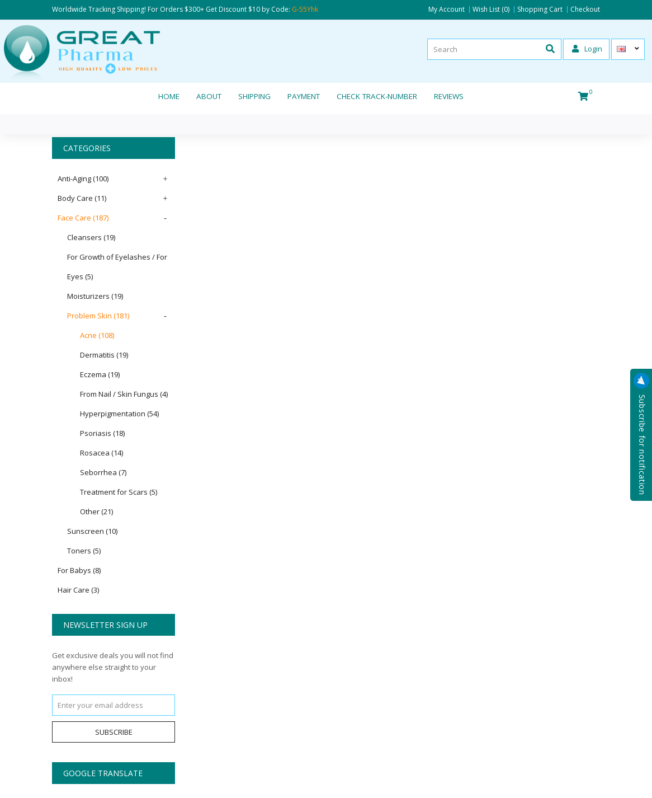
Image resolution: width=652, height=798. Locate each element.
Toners (84, 551)
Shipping (254, 96)
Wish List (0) (491, 9)
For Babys (79, 570)
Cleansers (91, 237)
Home (168, 96)
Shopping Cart (540, 9)
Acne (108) (97, 335)
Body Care (82, 198)
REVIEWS (449, 96)
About (208, 96)
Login (587, 49)
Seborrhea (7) (103, 472)
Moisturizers (95, 296)
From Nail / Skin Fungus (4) (124, 394)
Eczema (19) (100, 374)
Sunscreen (92, 531)
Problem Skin (98, 316)
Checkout (585, 9)
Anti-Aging (83, 178)
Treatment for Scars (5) (118, 492)
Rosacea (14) (101, 453)
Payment (303, 96)
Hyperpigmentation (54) (119, 414)
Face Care (83, 218)
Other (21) (96, 511)
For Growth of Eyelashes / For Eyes (117, 266)
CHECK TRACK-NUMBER (377, 96)
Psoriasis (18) (102, 433)
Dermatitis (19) (104, 355)
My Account (446, 9)
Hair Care (78, 590)
